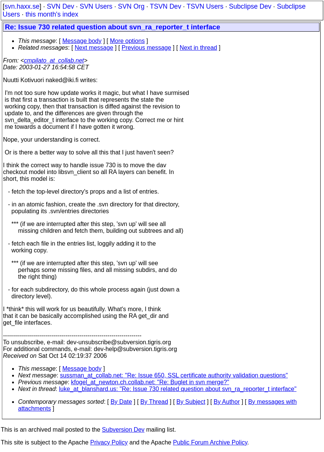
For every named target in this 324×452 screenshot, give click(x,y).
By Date (121, 402)
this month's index (52, 14)
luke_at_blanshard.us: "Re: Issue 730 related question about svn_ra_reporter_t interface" (177, 389)
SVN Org (131, 6)
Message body (81, 41)
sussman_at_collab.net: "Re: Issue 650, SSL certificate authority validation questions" (174, 375)
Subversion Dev (123, 429)
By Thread (154, 402)
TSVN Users (204, 6)
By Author (227, 402)
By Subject (190, 402)
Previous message (146, 47)
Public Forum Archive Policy (210, 442)
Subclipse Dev (250, 6)
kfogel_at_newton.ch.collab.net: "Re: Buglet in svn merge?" (150, 382)
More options (127, 41)
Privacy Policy (109, 442)
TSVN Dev (165, 6)
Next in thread (198, 47)
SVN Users (95, 6)
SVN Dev (60, 6)
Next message (94, 47)
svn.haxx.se (22, 6)
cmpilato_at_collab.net (54, 60)
